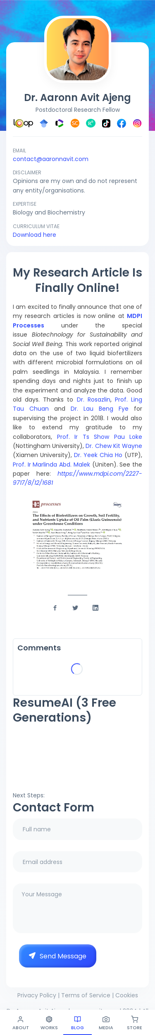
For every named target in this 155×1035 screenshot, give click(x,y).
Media (106, 1023)
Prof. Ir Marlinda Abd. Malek (51, 464)
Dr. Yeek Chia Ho (98, 455)
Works (49, 1023)
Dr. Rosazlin (93, 399)
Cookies (126, 995)
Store (134, 1023)
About (20, 1023)
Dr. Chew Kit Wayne (114, 446)
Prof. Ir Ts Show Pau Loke (100, 437)
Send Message (57, 956)
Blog (77, 1023)
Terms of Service (85, 995)
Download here (34, 235)
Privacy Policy (36, 995)
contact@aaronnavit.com (50, 159)
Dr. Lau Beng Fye (102, 408)
